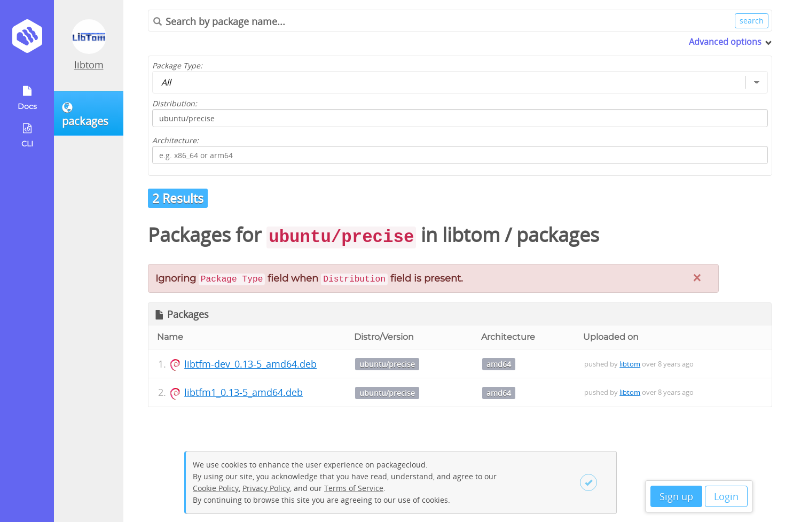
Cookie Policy (216, 488)
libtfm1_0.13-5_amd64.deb (243, 392)
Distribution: (174, 103)
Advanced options (725, 42)
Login (726, 496)
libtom (89, 64)
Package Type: (177, 65)
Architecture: (175, 140)
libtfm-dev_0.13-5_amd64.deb (250, 363)
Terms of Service (353, 488)
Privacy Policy (266, 488)
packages (557, 235)
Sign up (676, 496)
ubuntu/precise (387, 364)
